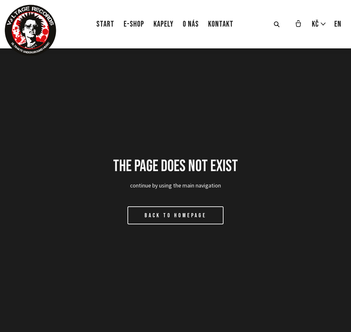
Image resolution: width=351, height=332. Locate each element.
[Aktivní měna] (319, 24)
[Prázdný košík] (298, 24)
